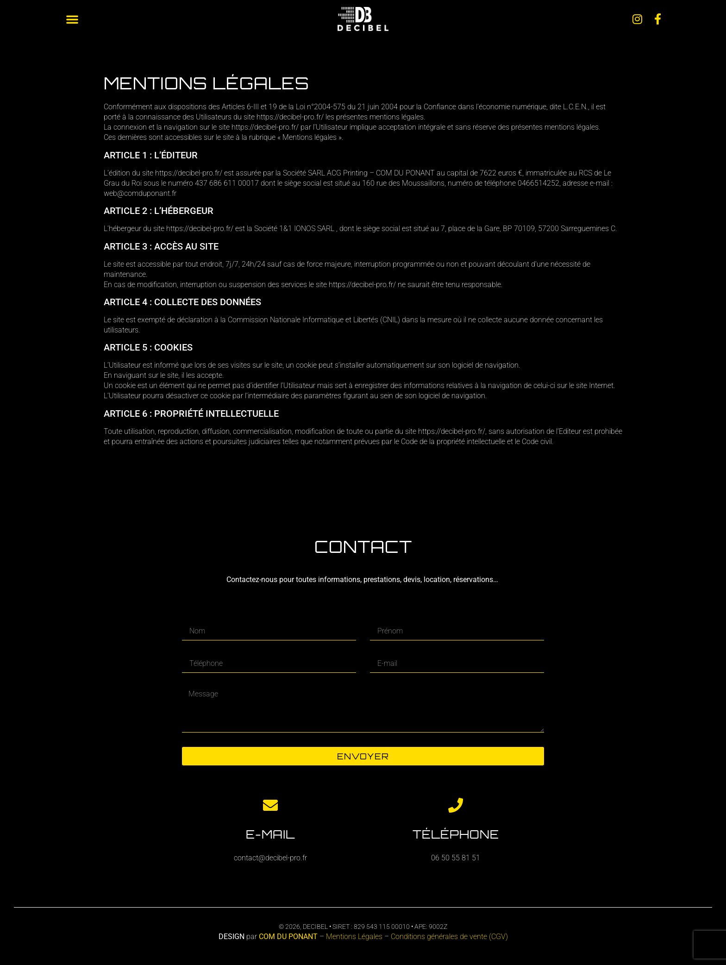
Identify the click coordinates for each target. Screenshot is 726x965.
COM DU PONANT (288, 936)
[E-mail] (270, 805)
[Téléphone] (455, 805)
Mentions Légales (355, 936)
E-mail (270, 834)
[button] (72, 19)
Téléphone (456, 834)
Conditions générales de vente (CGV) (449, 936)
